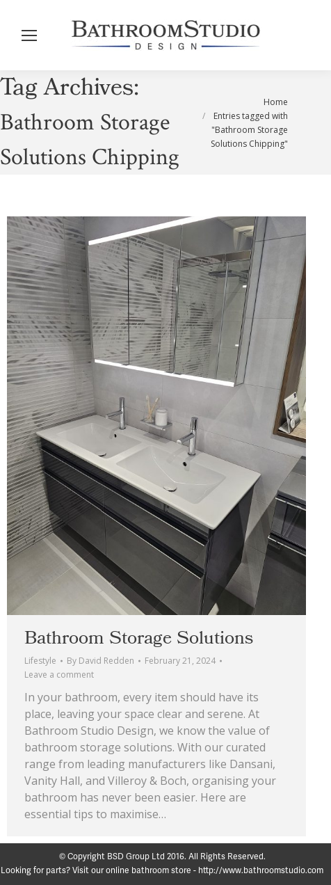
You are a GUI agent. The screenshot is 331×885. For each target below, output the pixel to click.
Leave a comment (59, 674)
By (100, 661)
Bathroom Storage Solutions (138, 638)
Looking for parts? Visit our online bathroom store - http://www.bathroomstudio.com (162, 871)
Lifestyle (40, 661)
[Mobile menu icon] (29, 35)
